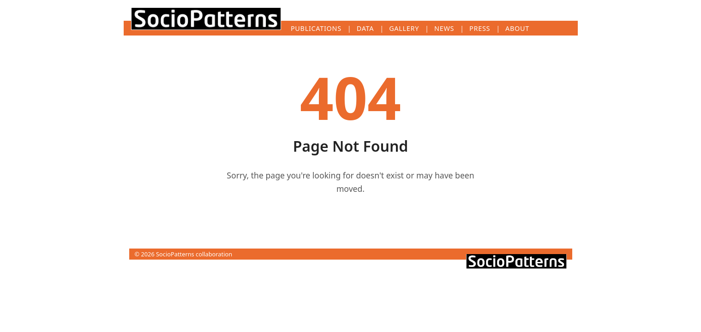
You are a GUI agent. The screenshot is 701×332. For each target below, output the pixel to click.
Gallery (404, 28)
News (444, 28)
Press (479, 28)
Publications (316, 28)
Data (365, 28)
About (517, 28)
